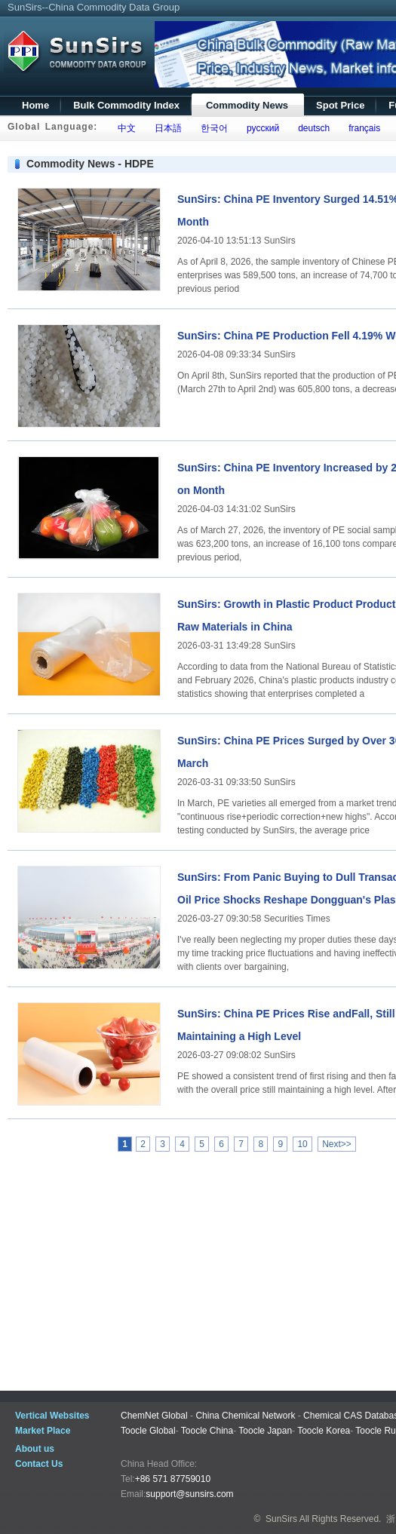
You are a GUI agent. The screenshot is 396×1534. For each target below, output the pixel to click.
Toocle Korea (323, 1430)
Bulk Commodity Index (126, 105)
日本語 (165, 128)
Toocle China (207, 1430)
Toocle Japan (265, 1430)
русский (260, 128)
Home (35, 105)
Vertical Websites (52, 1415)
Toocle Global (148, 1430)
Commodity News (247, 105)
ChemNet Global (154, 1415)
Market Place (42, 1430)
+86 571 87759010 (172, 1479)
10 (302, 1144)
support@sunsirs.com (189, 1494)
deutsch (311, 128)
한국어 (211, 128)
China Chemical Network (245, 1415)
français (362, 128)
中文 (124, 128)
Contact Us (39, 1464)
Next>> (336, 1144)
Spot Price (340, 105)
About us (34, 1448)
